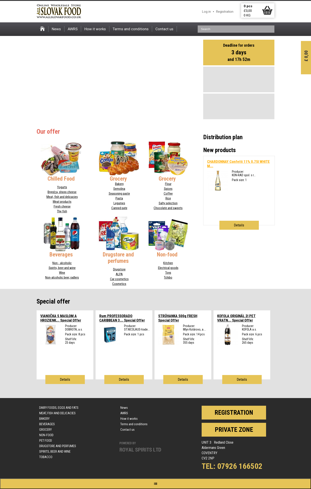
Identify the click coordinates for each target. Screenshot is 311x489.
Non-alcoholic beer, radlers (62, 277)
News (56, 29)
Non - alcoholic (62, 263)
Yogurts (62, 187)
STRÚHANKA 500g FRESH (177, 318)
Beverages (47, 424)
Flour (168, 184)
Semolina (119, 189)
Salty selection (168, 203)
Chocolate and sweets (168, 208)
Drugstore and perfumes (57, 446)
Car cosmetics (119, 279)
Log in (206, 12)
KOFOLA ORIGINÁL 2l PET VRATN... (236, 318)
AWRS (73, 29)
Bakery (119, 184)
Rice (168, 198)
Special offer (53, 301)
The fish (62, 211)
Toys (168, 273)
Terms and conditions (131, 29)
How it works (95, 29)
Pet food (45, 441)
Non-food (46, 435)
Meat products (62, 202)
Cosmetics (119, 284)
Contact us (164, 29)
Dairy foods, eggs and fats (58, 408)
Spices (168, 189)
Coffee (168, 194)
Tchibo (168, 277)
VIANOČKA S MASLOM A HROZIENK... (60, 318)
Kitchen (168, 263)
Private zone (234, 429)
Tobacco (45, 457)
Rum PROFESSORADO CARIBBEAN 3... (122, 318)
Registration (224, 12)
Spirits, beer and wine (62, 268)
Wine (62, 273)
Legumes (119, 203)
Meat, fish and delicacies (62, 197)
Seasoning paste (119, 194)
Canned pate (119, 208)
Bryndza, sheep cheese (62, 192)
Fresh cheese (62, 206)
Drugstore (119, 269)
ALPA (119, 274)
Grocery (45, 430)
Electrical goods (168, 268)
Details (239, 225)
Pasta (119, 198)
